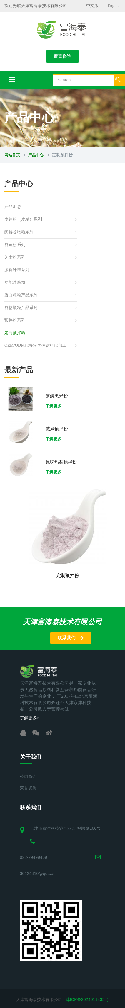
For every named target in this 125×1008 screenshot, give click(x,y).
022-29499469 (33, 857)
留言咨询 (63, 56)
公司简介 (28, 776)
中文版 (92, 6)
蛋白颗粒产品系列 (21, 295)
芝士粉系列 (14, 257)
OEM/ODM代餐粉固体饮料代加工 (35, 345)
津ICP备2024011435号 (87, 999)
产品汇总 (12, 207)
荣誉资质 (28, 788)
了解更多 (53, 406)
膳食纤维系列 (16, 270)
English (114, 6)
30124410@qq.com (38, 873)
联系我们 (71, 637)
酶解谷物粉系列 (19, 232)
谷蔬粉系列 (14, 244)
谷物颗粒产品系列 (21, 307)
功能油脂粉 (14, 282)
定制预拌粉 (14, 333)
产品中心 (36, 155)
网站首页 (12, 155)
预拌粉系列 (14, 320)
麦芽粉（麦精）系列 (23, 219)
